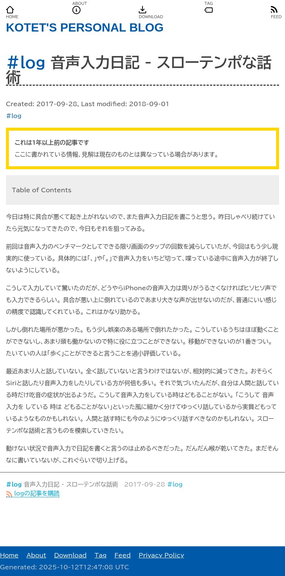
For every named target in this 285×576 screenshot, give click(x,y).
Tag (101, 555)
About (36, 555)
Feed (122, 555)
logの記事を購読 (33, 493)
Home (9, 555)
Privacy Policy (161, 555)
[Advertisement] (142, 521)
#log (26, 62)
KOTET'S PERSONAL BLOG (85, 27)
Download (70, 555)
